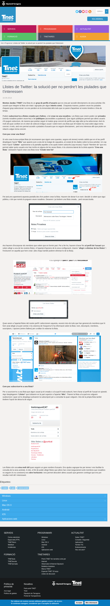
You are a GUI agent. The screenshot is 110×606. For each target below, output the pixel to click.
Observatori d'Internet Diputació (53, 564)
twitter (5, 488)
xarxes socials (23, 488)
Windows (6, 496)
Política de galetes (10, 593)
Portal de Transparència (32, 596)
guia (13, 488)
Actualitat (85, 29)
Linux (4, 500)
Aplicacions (79, 542)
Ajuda (83, 37)
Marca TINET (46, 569)
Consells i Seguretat (82, 540)
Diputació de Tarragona (32, 593)
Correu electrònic (14, 537)
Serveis (11, 29)
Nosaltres (28, 584)
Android (5, 510)
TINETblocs (12, 542)
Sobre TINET (79, 537)
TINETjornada (13, 564)
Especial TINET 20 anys (50, 571)
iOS (4, 514)
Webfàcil (11, 545)
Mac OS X (7, 505)
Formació (12, 37)
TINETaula (11, 559)
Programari (50, 29)
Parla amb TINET (30, 588)
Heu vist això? (80, 550)
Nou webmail (97, 19)
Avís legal (7, 591)
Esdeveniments (80, 547)
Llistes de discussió (48, 574)
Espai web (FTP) (14, 540)
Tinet (25, 591)
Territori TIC (79, 545)
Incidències (12, 547)
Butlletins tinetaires (48, 566)
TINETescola (12, 561)
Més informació (91, 603)
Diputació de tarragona (11, 3)
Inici (2, 43)
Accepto (79, 603)
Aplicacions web (9, 519)
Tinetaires (49, 37)
